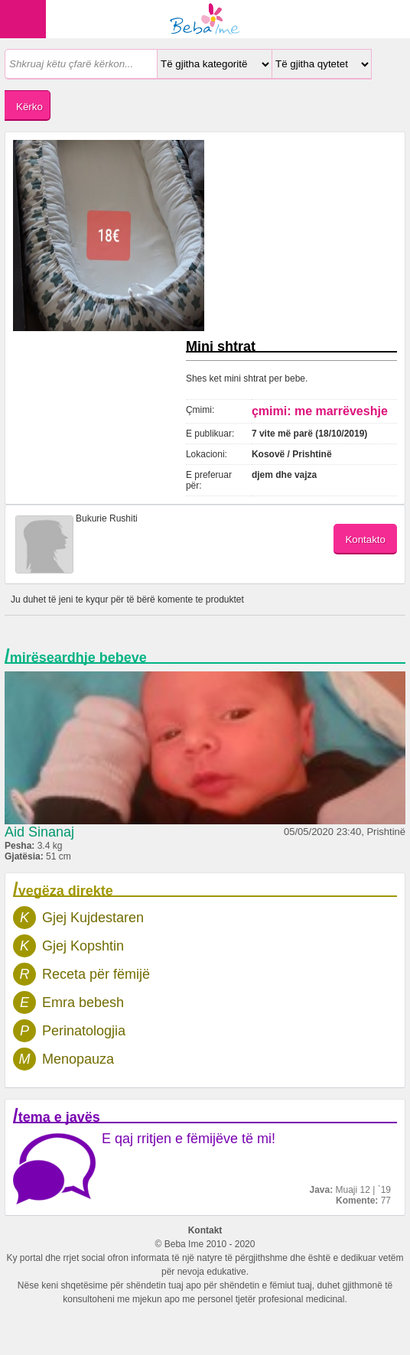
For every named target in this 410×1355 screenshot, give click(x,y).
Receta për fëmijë (96, 974)
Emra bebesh (83, 1002)
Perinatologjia (83, 1030)
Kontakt (205, 1230)
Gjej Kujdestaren (93, 917)
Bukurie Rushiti (107, 518)
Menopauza (78, 1059)
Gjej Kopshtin (83, 946)
